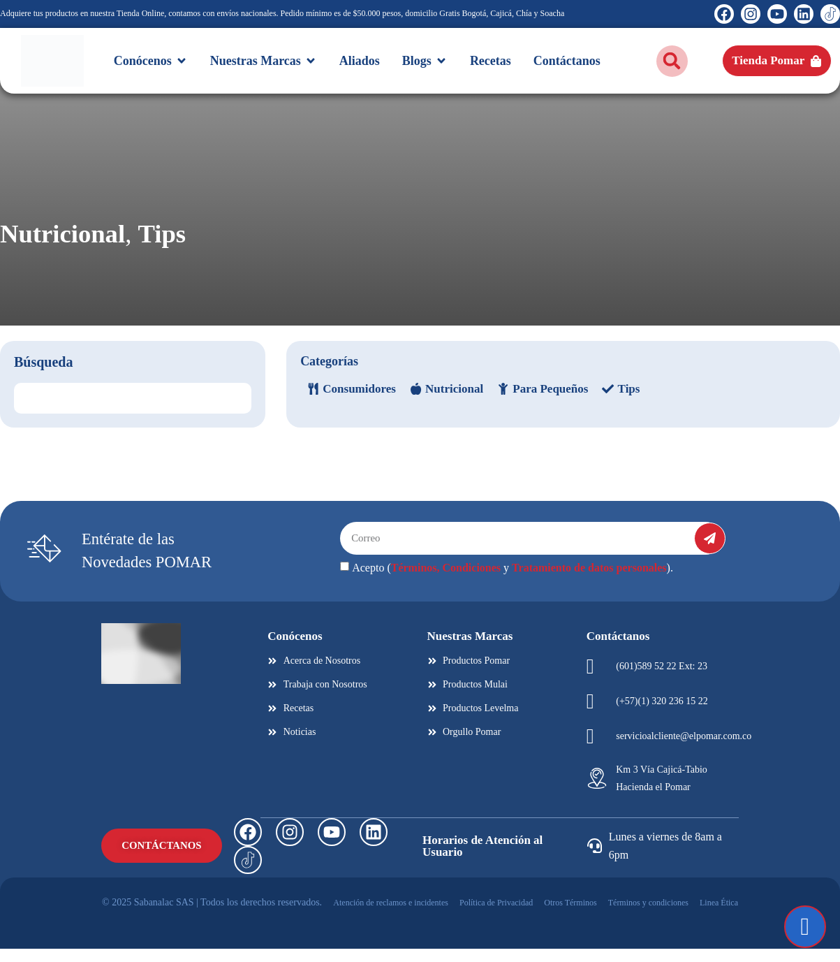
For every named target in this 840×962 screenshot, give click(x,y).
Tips (247, 241)
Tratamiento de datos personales (589, 582)
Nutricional (95, 241)
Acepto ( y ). (512, 582)
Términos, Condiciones (446, 582)
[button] (672, 61)
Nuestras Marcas (470, 649)
